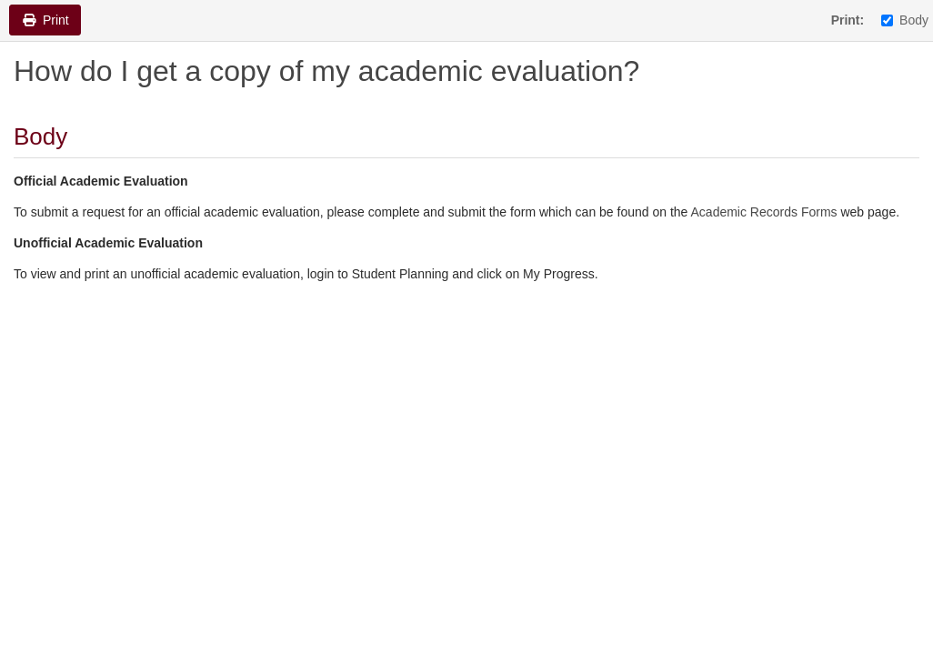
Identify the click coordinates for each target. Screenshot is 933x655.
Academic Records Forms (764, 212)
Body (904, 20)
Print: (848, 20)
